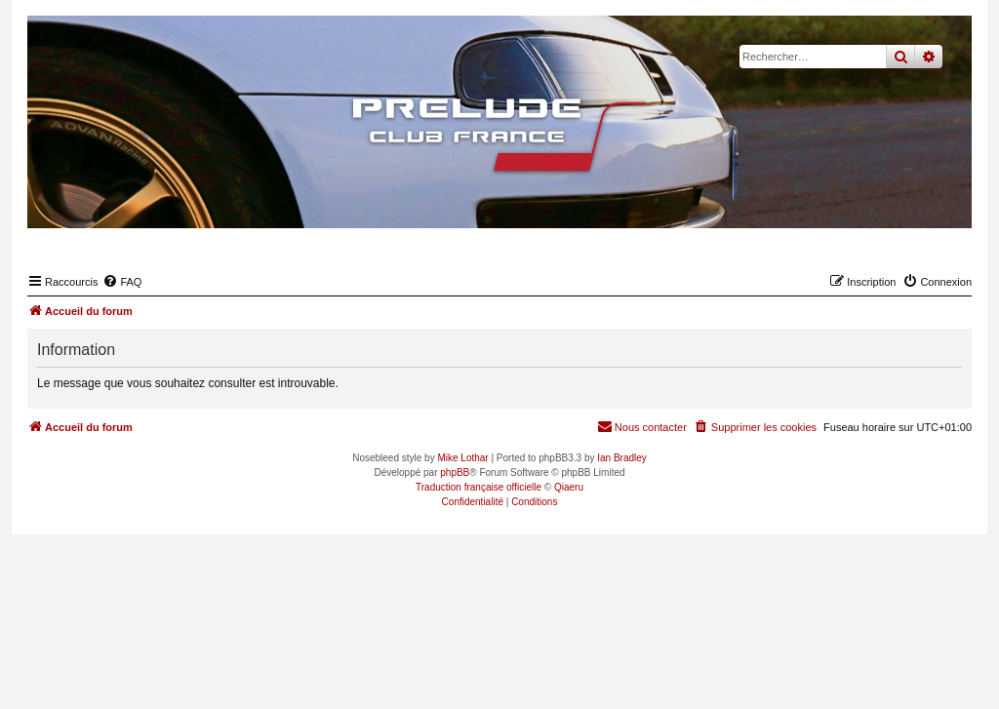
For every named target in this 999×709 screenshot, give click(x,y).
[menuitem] (121, 282)
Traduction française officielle (478, 487)
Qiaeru (568, 487)
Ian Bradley (622, 458)
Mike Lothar (462, 458)
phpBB (454, 472)
